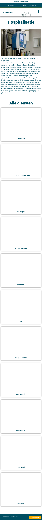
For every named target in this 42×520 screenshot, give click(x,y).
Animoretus (8, 12)
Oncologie (21, 139)
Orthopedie (21, 285)
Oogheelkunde (21, 358)
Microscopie (21, 394)
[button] (38, 11)
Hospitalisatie (21, 431)
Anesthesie (21, 504)
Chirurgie (21, 212)
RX (21, 321)
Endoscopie (21, 467)
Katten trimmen (21, 248)
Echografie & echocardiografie (21, 175)
